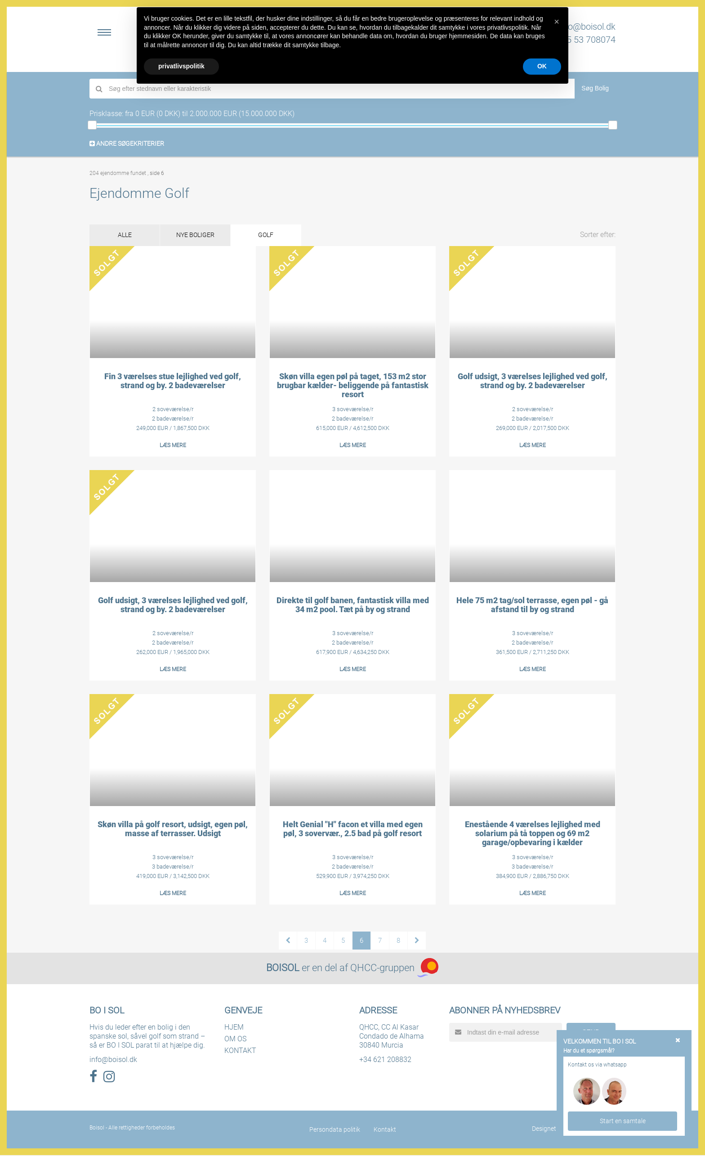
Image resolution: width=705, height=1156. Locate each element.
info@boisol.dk (587, 26)
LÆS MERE (173, 446)
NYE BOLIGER (205, 235)
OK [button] (542, 66)
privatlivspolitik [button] (181, 66)
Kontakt (385, 1130)
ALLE (128, 235)
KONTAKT (240, 1051)
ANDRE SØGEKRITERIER (126, 143)
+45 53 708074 (586, 39)
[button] (556, 21)
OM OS (235, 1039)
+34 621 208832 (385, 1060)
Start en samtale (623, 1120)
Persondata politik (334, 1130)
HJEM (234, 1028)
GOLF (281, 235)
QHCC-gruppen (382, 968)
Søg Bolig (595, 88)
